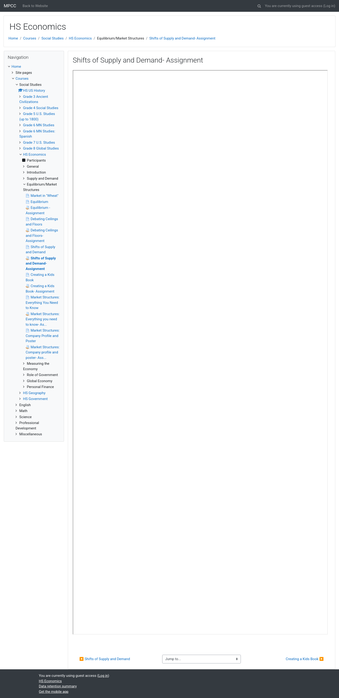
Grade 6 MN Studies (38, 125)
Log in (329, 6)
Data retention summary (58, 686)
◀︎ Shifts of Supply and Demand (104, 659)
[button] (259, 5)
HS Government (35, 399)
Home (13, 38)
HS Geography (34, 393)
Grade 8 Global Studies (41, 148)
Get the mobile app (54, 692)
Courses (29, 38)
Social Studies (52, 38)
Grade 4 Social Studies (40, 108)
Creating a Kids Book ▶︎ (305, 659)
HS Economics (80, 38)
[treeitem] (34, 66)
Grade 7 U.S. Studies (39, 142)
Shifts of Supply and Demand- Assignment (182, 38)
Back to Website (35, 6)
